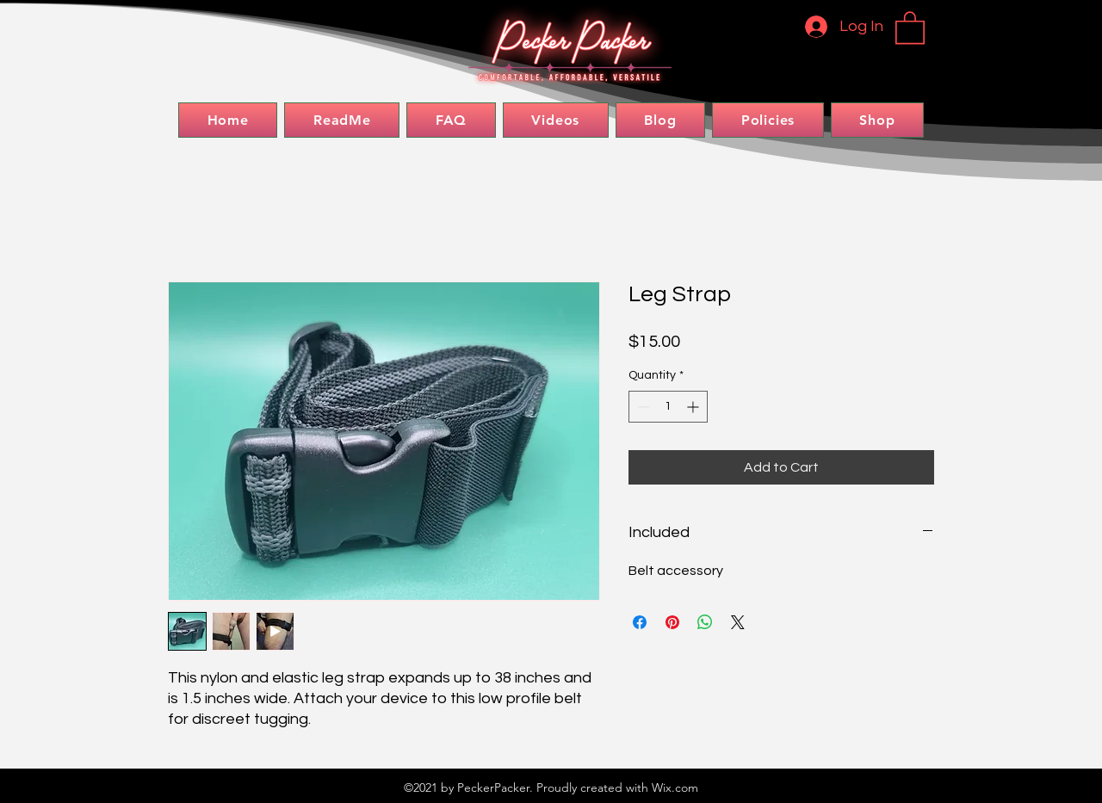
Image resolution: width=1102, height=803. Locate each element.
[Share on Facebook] (639, 622)
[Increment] (694, 407)
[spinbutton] (668, 407)
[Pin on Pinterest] (672, 622)
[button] (910, 26)
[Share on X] (737, 622)
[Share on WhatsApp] (705, 622)
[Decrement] (642, 407)
